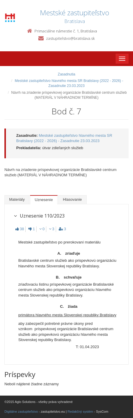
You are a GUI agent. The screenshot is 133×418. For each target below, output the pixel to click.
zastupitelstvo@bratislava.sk (70, 38)
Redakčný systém (80, 411)
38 (19, 229)
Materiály (17, 199)
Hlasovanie (72, 199)
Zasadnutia (66, 74)
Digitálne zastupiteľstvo (21, 411)
